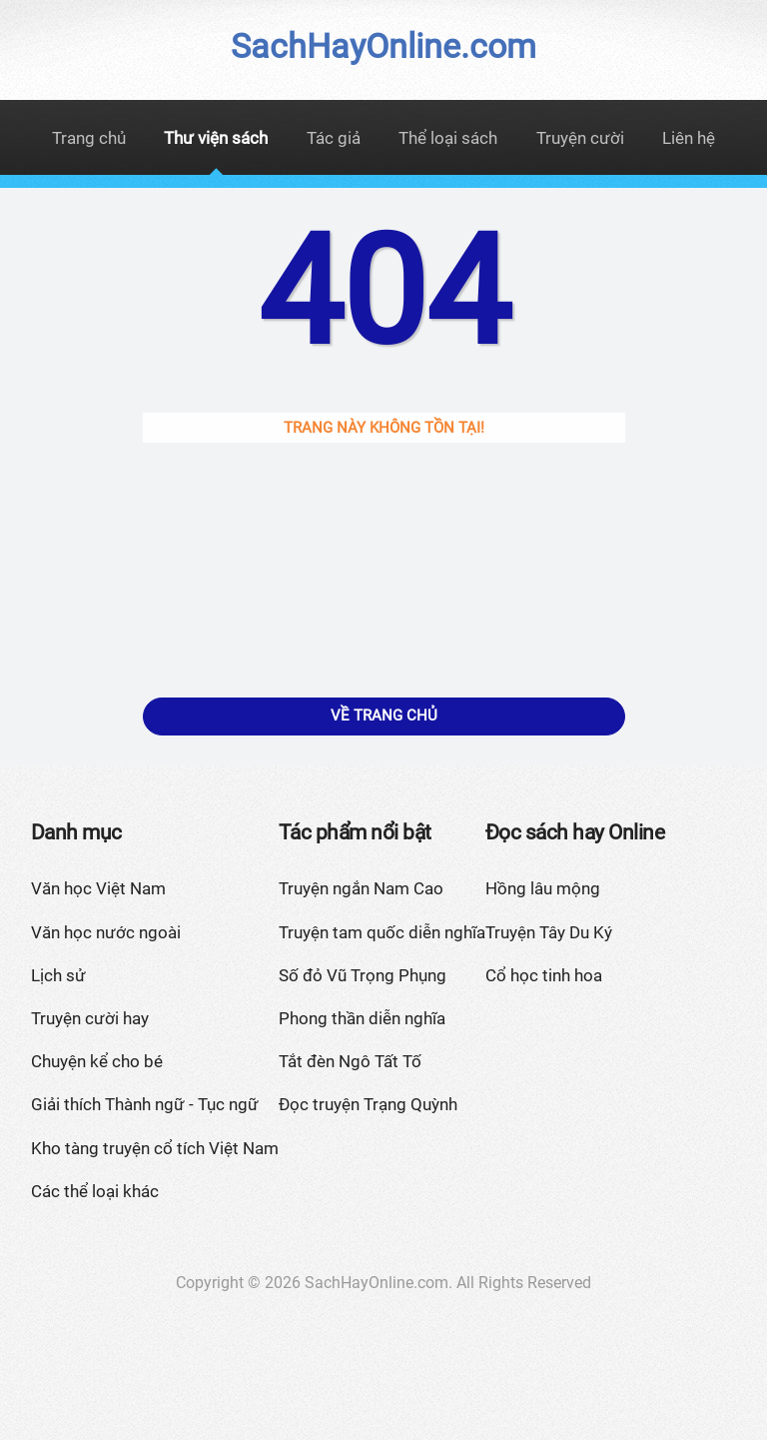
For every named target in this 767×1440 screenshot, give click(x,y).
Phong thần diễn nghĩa (362, 1018)
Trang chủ (89, 138)
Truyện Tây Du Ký (548, 932)
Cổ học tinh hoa (543, 975)
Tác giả (334, 138)
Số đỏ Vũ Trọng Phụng (362, 975)
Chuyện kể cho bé (97, 1061)
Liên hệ (688, 138)
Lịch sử (58, 975)
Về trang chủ (384, 715)
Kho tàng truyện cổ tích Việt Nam (155, 1148)
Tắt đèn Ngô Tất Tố (350, 1061)
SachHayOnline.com (383, 46)
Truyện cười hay (90, 1018)
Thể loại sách (447, 138)
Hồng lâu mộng (542, 888)
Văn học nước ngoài (106, 932)
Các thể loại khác (95, 1191)
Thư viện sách (216, 138)
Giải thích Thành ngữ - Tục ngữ (145, 1104)
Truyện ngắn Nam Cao (361, 888)
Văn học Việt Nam (98, 888)
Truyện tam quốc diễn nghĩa (382, 932)
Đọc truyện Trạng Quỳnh (368, 1104)
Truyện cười (580, 138)
